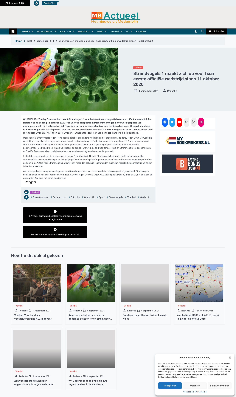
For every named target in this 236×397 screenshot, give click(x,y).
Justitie (114, 31)
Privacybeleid (201, 392)
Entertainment (45, 31)
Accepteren (170, 385)
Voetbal (138, 68)
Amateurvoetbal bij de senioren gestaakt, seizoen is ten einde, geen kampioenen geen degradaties (89, 304)
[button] (229, 357)
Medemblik (84, 31)
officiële (75, 197)
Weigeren (195, 385)
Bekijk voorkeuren (219, 385)
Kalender (141, 31)
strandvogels (116, 197)
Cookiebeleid (188, 392)
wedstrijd (145, 197)
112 (127, 31)
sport (102, 197)
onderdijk (89, 197)
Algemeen (24, 31)
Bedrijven (65, 31)
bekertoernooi (40, 197)
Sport (100, 31)
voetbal (131, 197)
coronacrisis (59, 197)
